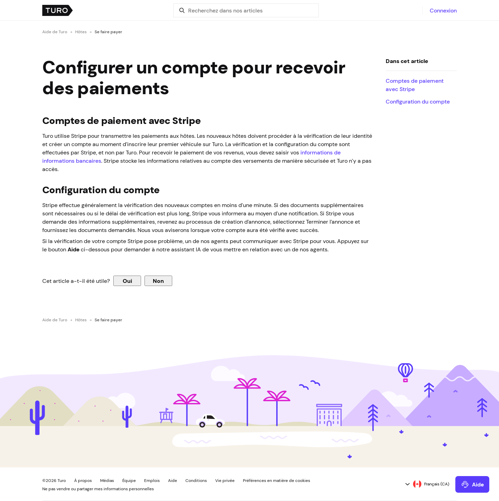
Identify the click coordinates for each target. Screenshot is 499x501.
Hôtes (81, 31)
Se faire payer (108, 31)
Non (158, 281)
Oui (127, 281)
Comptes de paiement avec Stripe (415, 85)
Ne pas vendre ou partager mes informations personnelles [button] (98, 488)
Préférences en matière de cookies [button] (276, 480)
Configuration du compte (418, 101)
